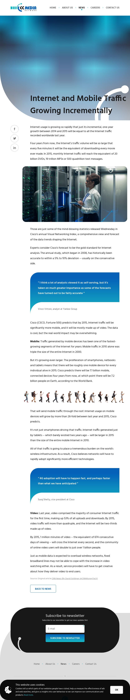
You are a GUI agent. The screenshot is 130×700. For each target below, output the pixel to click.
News (82, 8)
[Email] (65, 629)
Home (53, 8)
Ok (116, 690)
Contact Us (112, 8)
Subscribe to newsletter (65, 638)
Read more (28, 695)
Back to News (43, 589)
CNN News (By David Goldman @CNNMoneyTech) (75, 578)
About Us (67, 8)
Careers (95, 8)
